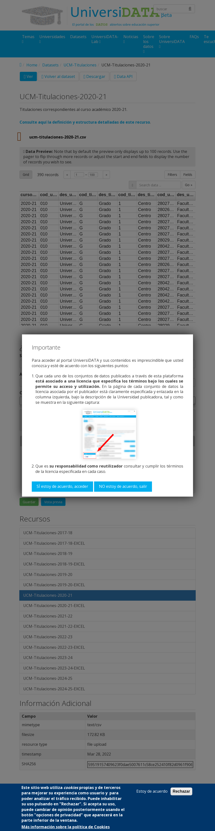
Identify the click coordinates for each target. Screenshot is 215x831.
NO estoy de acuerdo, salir (123, 486)
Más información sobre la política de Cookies (66, 827)
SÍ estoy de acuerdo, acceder (62, 486)
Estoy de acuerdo (152, 791)
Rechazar (181, 791)
